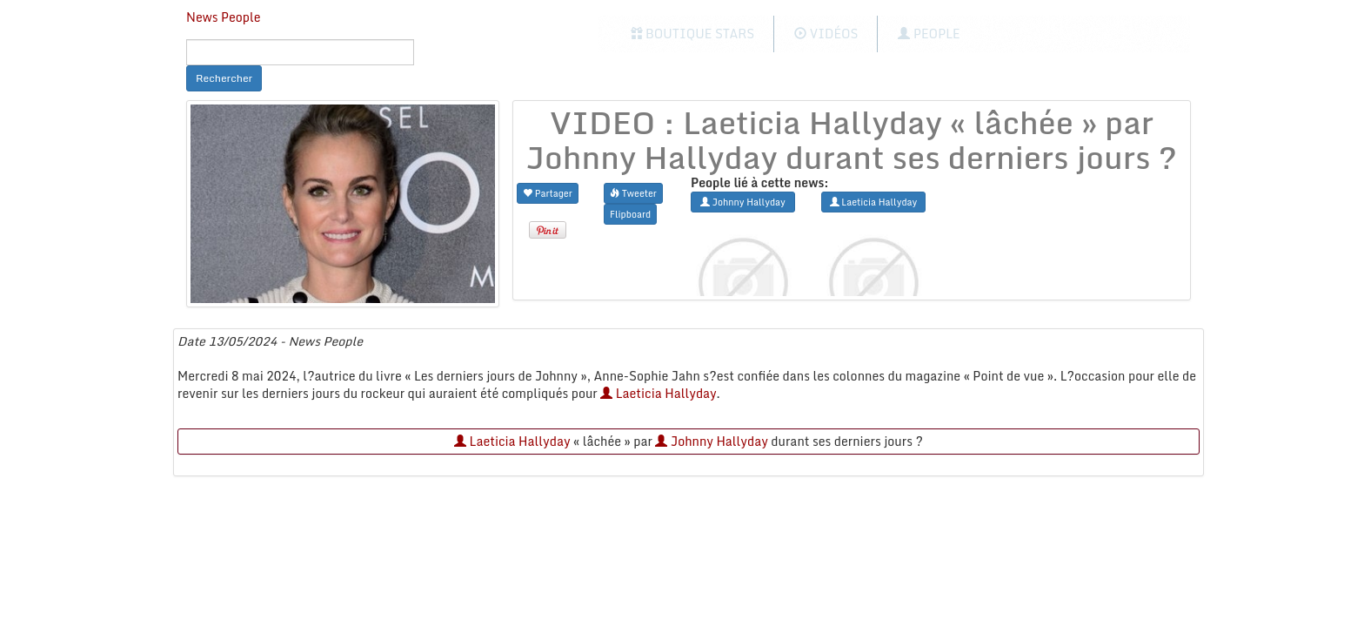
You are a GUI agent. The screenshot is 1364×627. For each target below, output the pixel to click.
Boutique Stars (693, 34)
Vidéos (826, 34)
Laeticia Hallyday (658, 393)
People (928, 34)
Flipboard (630, 213)
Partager (547, 192)
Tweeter (633, 192)
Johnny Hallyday (711, 441)
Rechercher (224, 78)
